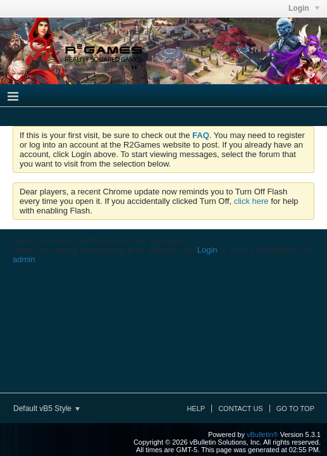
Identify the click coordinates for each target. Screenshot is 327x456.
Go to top (295, 408)
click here (251, 201)
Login (207, 250)
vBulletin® (262, 434)
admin (24, 259)
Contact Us (240, 408)
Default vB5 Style (46, 408)
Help (196, 408)
